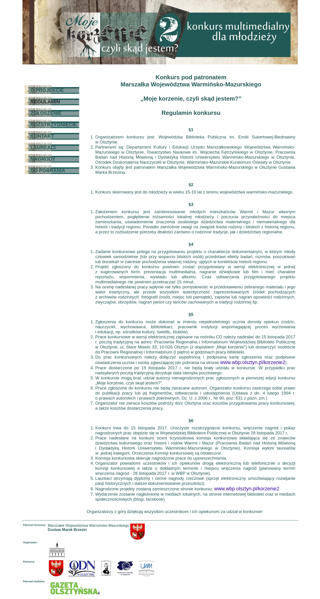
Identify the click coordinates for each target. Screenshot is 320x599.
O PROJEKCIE (47, 90)
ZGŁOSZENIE (46, 113)
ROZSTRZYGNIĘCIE (54, 124)
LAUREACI (43, 147)
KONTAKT (42, 136)
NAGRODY (43, 159)
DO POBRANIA (48, 170)
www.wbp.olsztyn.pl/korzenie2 (252, 362)
